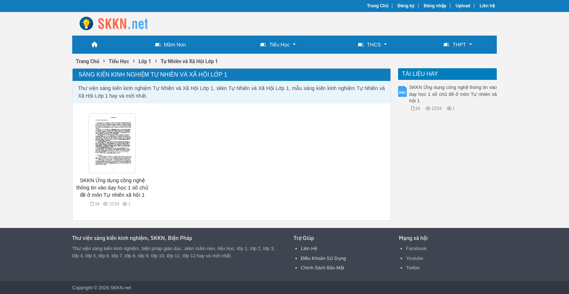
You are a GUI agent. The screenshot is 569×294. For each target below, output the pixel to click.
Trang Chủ (377, 5)
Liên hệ (487, 5)
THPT (454, 45)
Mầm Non (170, 45)
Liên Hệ (309, 248)
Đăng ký (406, 5)
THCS (369, 45)
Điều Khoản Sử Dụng (323, 258)
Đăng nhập (435, 5)
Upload (463, 5)
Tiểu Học (275, 45)
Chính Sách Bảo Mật (322, 267)
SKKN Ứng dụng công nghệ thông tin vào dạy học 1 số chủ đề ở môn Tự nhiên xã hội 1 (112, 187)
